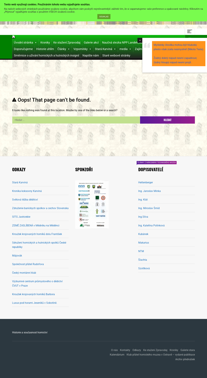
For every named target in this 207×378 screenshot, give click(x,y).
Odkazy (136, 350)
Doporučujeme (23, 49)
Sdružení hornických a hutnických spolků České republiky (39, 245)
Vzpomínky (82, 49)
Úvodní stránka (25, 42)
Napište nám (90, 55)
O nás (114, 350)
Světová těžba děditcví (25, 199)
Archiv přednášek (185, 359)
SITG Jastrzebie (21, 216)
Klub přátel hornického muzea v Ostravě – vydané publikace (161, 354)
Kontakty (125, 350)
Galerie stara (187, 350)
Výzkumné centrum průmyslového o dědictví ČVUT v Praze (37, 283)
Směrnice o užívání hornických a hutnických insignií (46, 55)
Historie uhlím (45, 49)
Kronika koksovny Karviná (27, 191)
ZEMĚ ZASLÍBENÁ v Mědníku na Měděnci (35, 225)
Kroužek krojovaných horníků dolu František (37, 234)
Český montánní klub (24, 272)
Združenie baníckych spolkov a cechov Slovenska (40, 208)
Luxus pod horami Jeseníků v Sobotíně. (34, 302)
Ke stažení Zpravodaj (66, 42)
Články (63, 49)
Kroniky (45, 42)
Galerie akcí (91, 42)
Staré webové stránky (116, 55)
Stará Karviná (105, 49)
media (125, 49)
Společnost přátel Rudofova (28, 264)
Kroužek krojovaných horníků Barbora (33, 294)
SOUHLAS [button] (104, 16)
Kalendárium (117, 354)
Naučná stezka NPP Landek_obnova (125, 42)
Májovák (17, 255)
